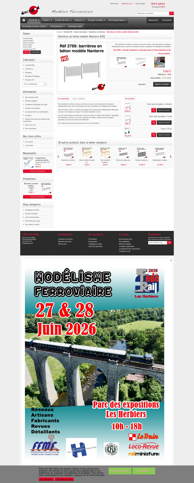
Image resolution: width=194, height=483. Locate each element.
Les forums (29, 145)
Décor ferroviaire (80, 32)
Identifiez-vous (127, 4)
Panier (26, 33)
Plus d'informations (46, 479)
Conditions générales (126, 246)
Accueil (59, 32)
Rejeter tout (120, 471)
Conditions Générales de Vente (36, 105)
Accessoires (130, 98)
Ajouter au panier (164, 110)
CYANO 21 (29, 69)
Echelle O (47, 20)
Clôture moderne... (142, 160)
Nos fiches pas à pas (32, 221)
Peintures (80, 20)
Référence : (162, 74)
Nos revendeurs (31, 129)
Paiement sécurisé (64, 242)
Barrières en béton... (68, 160)
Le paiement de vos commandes (36, 112)
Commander (35, 52)
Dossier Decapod (31, 214)
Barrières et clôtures (97, 32)
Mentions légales (31, 101)
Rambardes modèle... (160, 160)
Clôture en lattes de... (123, 160)
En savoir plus (63, 98)
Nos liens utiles (32, 136)
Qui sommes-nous (31, 97)
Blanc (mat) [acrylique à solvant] (160, 104)
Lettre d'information (32, 217)
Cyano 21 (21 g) (166, 129)
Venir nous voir (30, 125)
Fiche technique (79, 98)
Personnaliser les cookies (64, 479)
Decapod (28, 73)
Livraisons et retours (65, 239)
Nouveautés (153, 20)
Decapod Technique (96, 20)
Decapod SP (29, 80)
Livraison (28, 115)
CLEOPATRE (30, 65)
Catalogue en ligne (95, 244)
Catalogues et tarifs (32, 210)
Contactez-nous (124, 251)
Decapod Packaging (32, 76)
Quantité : (142, 84)
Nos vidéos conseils (32, 225)
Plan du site (62, 244)
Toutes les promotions (37, 197)
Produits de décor (63, 20)
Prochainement (58, 26)
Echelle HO (34, 20)
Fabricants (29, 60)
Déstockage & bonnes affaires (34, 26)
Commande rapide (75, 26)
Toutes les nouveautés (37, 171)
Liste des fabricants (95, 246)
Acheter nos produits (32, 108)
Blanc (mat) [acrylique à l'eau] (160, 116)
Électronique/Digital (118, 20)
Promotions (167, 20)
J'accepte (143, 471)
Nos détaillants (124, 242)
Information (29, 92)
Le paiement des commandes (129, 249)
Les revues (29, 142)
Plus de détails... (164, 54)
